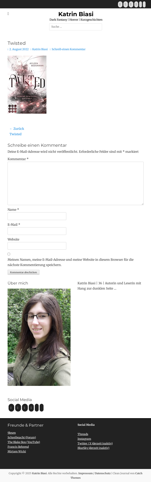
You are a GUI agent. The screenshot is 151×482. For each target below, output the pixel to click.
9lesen (12, 433)
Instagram (84, 439)
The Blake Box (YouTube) (24, 442)
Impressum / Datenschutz (94, 473)
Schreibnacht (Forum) (22, 437)
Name (13, 210)
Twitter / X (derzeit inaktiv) (95, 443)
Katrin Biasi (75, 14)
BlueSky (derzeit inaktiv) (93, 448)
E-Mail (14, 225)
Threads (83, 434)
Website (13, 239)
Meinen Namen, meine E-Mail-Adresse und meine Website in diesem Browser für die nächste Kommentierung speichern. (71, 262)
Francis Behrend (18, 447)
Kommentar (18, 159)
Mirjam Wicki (17, 451)
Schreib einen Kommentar (69, 49)
